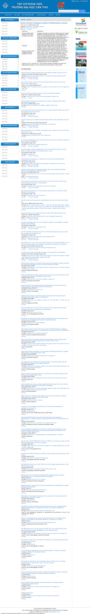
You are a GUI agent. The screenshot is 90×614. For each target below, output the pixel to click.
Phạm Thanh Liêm (40, 195)
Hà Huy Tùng (52, 469)
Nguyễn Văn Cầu (50, 236)
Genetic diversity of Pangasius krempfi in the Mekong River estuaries (44, 23)
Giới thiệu (17, 15)
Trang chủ (8, 15)
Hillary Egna (63, 388)
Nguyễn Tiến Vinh (39, 26)
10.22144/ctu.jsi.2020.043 (31, 258)
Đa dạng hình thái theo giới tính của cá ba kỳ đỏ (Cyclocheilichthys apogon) (40, 93)
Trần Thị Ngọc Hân (46, 135)
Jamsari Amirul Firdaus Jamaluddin (57, 366)
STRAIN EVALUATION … (27, 592)
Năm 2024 (4, 41)
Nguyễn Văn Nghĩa (52, 76)
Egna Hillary (51, 173)
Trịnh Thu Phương (50, 186)
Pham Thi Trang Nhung (42, 458)
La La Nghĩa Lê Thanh (47, 87)
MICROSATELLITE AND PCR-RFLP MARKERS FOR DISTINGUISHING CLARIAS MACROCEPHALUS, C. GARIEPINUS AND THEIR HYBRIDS (42, 475)
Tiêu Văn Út (47, 216)
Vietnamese (79, 25)
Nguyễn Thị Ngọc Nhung (42, 469)
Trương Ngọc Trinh (41, 227)
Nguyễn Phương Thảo (41, 144)
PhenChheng (27, 389)
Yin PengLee (56, 378)
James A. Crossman (59, 267)
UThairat (43, 479)
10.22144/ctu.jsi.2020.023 (31, 125)
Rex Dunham (43, 345)
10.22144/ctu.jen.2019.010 (31, 176)
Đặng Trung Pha (61, 76)
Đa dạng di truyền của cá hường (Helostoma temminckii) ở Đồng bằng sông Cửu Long (43, 213)
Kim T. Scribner (31, 268)
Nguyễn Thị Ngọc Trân (53, 96)
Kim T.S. (38, 479)
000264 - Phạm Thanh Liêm (37, 206)
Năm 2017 (4, 34)
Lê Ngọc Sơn (39, 289)
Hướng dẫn (85, 1)
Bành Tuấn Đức (40, 510)
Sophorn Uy (34, 389)
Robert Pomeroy (60, 173)
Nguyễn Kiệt (30, 447)
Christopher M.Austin (41, 378)
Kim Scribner (39, 400)
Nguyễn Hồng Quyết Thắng (32, 257)
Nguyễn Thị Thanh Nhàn (53, 255)
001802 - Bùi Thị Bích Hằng (52, 206)
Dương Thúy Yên (30, 26)
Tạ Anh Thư (39, 312)
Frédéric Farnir (43, 208)
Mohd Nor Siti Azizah (35, 367)
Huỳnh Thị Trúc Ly (58, 87)
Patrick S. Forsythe (49, 267)
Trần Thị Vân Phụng (41, 96)
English (85, 25)
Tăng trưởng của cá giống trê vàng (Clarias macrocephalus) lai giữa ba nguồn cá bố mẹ (44, 72)
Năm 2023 (4, 44)
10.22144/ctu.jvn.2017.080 (31, 165)
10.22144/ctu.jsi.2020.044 (31, 77)
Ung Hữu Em (39, 533)
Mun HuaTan (63, 378)
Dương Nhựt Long (40, 186)
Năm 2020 (4, 25)
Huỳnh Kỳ (55, 533)
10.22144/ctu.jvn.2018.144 (31, 217)
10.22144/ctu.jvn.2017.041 (31, 238)
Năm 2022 (4, 46)
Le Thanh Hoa (63, 300)
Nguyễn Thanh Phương (42, 163)
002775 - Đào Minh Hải (47, 205)
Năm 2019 (4, 28)
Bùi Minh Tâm (25, 345)
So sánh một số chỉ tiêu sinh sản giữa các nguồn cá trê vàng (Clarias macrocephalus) (43, 252)
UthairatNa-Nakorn (41, 434)
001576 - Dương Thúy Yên (33, 87)
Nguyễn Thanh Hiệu (45, 257)
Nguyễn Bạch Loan (62, 445)
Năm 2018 (4, 31)
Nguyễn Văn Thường (50, 445)
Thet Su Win (39, 279)
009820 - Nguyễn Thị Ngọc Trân (49, 105)
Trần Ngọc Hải (52, 163)
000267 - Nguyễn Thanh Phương (56, 208)
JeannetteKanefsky (51, 434)
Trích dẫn (35, 79)
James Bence (39, 267)
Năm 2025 (4, 59)
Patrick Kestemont (34, 208)
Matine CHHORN (40, 322)
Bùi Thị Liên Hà (61, 163)
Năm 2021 (4, 22)
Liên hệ (58, 15)
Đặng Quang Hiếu (59, 205)
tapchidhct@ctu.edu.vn (54, 612)
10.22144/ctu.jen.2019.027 (31, 28)
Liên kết (51, 15)
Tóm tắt (23, 29)
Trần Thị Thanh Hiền (42, 173)
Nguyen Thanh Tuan (41, 76)
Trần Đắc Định (52, 124)
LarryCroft (50, 378)
